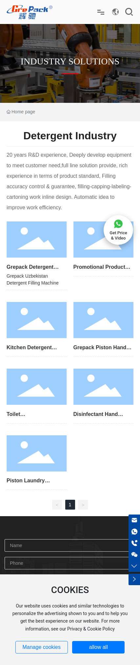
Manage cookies (41, 647)
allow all (98, 647)
